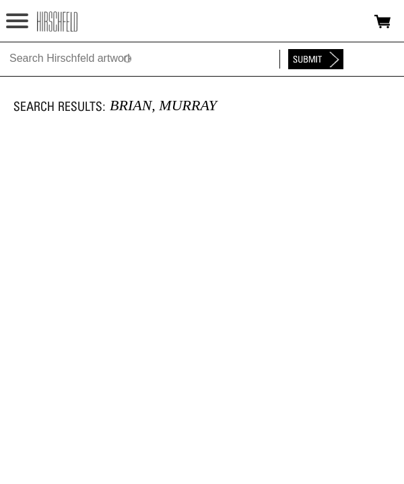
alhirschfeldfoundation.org (57, 21)
